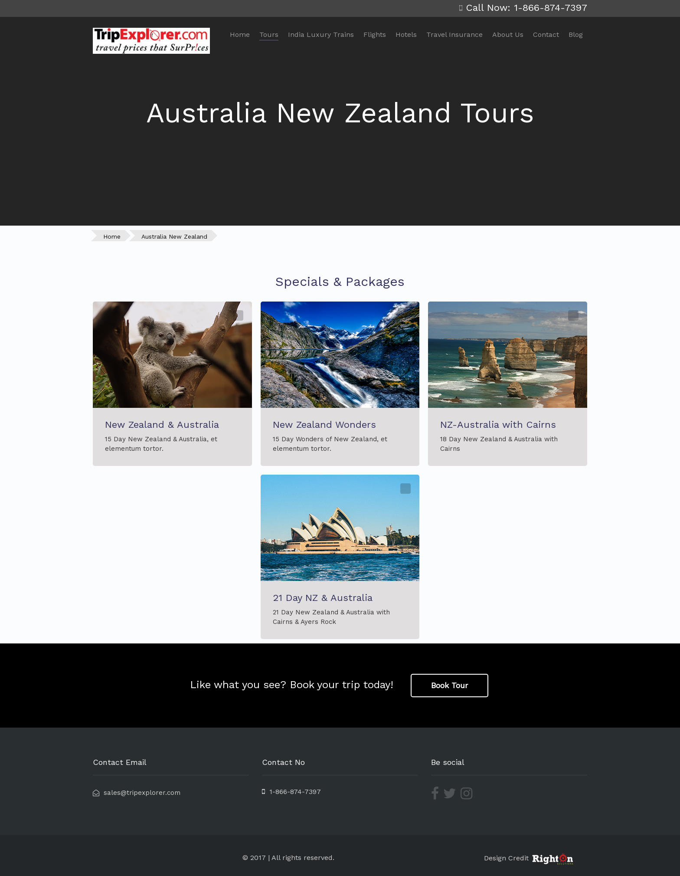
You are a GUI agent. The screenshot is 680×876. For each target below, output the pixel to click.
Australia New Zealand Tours (340, 112)
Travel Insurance (454, 34)
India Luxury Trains (321, 34)
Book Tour (449, 685)
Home (240, 34)
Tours (268, 34)
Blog (576, 34)
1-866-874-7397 (291, 791)
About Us (507, 34)
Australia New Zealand (174, 236)
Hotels (406, 34)
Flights (374, 34)
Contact (546, 34)
